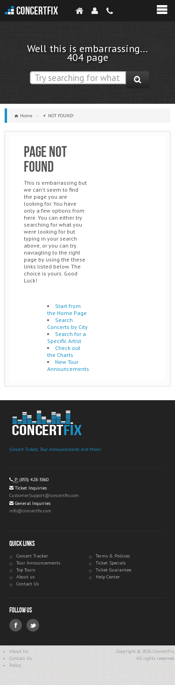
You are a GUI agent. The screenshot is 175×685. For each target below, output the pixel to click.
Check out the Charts (63, 351)
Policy (15, 665)
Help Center (108, 577)
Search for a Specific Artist (66, 337)
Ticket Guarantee (113, 570)
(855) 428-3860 (34, 480)
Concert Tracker (32, 556)
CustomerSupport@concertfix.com (44, 495)
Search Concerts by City (67, 323)
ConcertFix (37, 11)
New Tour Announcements (68, 365)
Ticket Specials (111, 563)
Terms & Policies (113, 556)
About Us (18, 651)
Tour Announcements (38, 563)
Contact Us (27, 584)
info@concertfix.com (30, 511)
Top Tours (25, 570)
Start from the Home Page (67, 309)
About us (25, 577)
